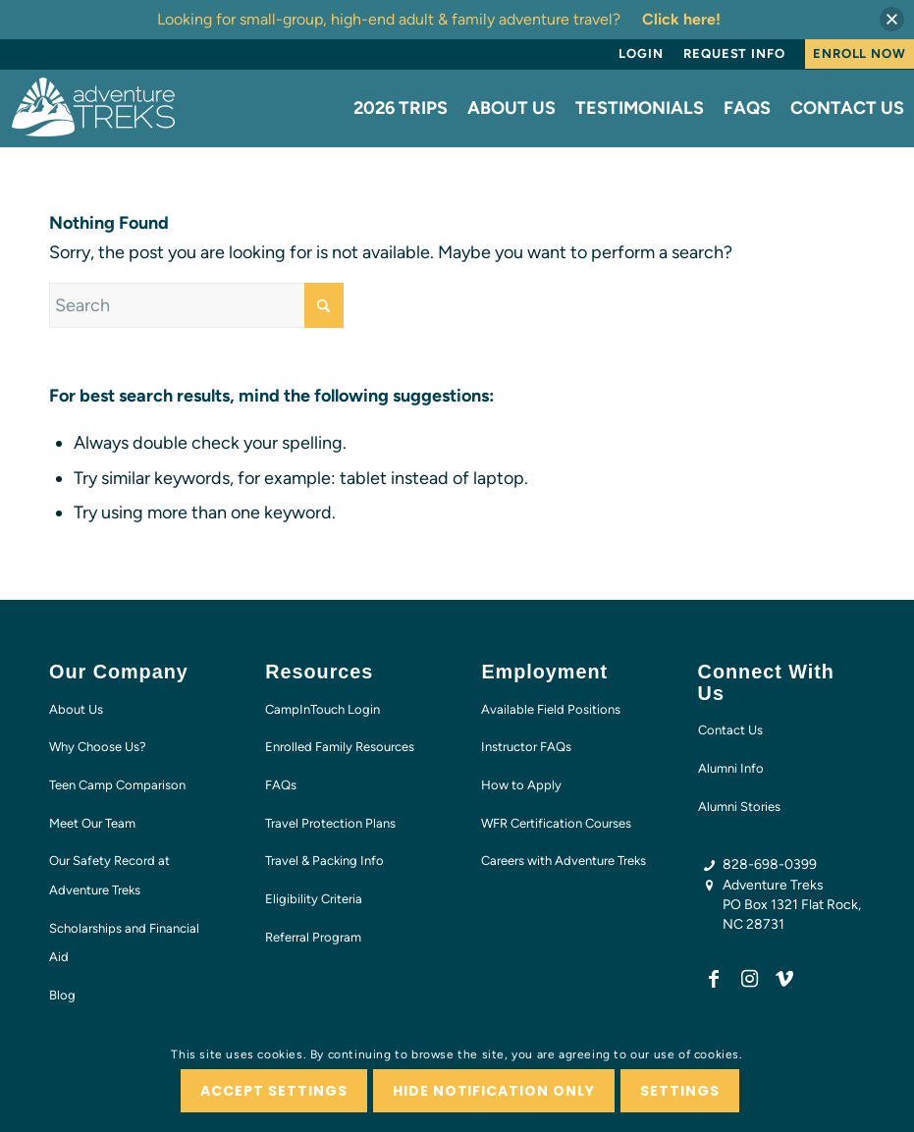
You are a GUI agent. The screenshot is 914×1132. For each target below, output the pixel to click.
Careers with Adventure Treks (563, 860)
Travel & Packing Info (324, 860)
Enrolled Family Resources (339, 746)
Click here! (681, 19)
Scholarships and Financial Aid (124, 943)
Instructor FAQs (526, 746)
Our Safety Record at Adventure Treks (109, 875)
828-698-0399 (770, 864)
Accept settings (274, 1091)
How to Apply (521, 785)
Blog (62, 995)
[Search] (196, 305)
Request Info (734, 53)
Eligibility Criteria (313, 898)
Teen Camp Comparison (117, 785)
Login (641, 53)
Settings (680, 1091)
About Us (76, 709)
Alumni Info (731, 768)
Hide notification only (494, 1091)
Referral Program (313, 937)
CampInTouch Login (322, 709)
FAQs (280, 785)
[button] (892, 19)
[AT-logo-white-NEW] (94, 108)
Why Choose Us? (97, 746)
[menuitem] (641, 54)
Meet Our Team (92, 823)
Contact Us (730, 730)
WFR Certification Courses (556, 823)
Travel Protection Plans (330, 823)
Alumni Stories (739, 806)
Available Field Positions (550, 709)
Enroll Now (859, 53)
